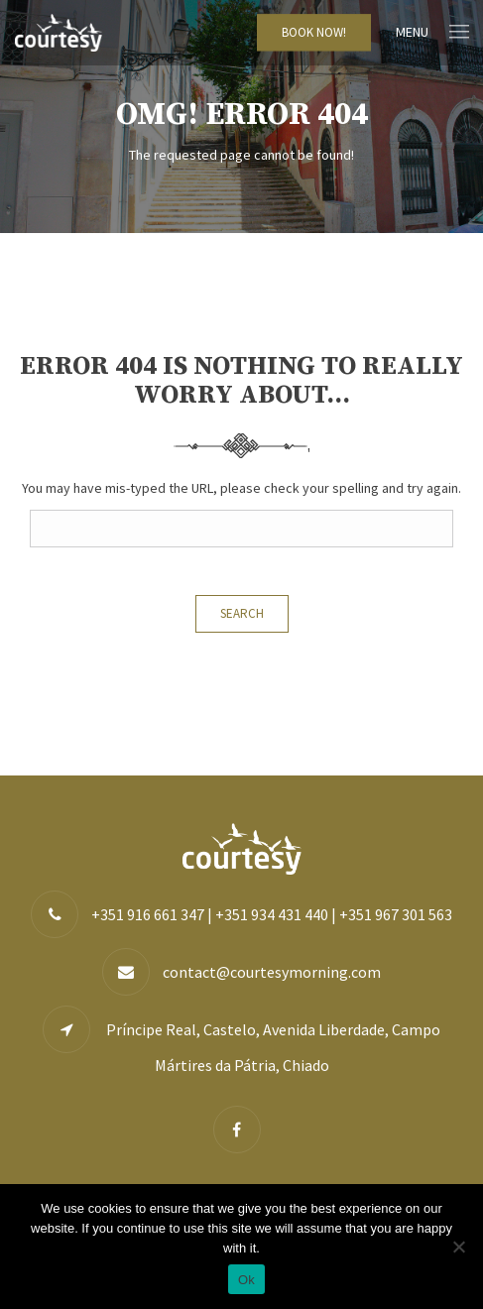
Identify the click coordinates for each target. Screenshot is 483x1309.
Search (242, 613)
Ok (246, 1279)
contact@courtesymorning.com (272, 972)
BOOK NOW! (314, 32)
